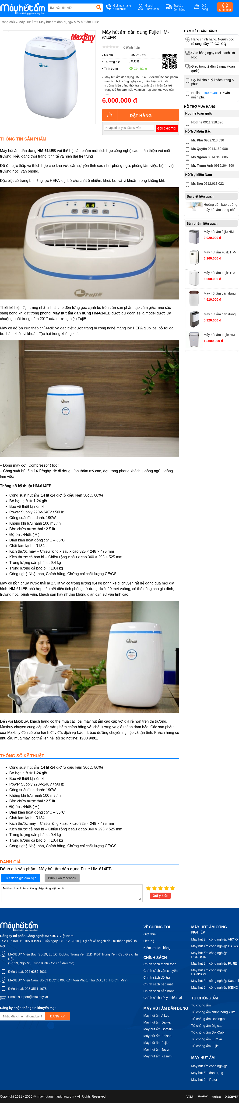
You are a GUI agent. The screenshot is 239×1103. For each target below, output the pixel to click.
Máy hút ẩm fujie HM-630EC (219, 232)
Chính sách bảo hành (158, 991)
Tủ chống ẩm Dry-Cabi (207, 1032)
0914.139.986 (206, 149)
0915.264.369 (209, 166)
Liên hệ (148, 941)
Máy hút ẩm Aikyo (156, 1015)
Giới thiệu (150, 934)
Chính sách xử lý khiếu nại (162, 998)
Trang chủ (7, 22)
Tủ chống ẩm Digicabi (207, 1025)
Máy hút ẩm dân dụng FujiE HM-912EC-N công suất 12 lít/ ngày (220, 294)
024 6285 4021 (35, 971)
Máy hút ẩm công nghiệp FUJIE (214, 963)
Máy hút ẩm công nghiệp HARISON (209, 972)
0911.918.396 (203, 123)
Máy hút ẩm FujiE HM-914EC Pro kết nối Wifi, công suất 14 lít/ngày (221, 273)
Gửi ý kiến (160, 896)
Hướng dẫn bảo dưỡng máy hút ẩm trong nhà (220, 207)
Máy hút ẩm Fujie (86, 22)
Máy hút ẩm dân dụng (55, 22)
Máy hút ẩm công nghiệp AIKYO (214, 939)
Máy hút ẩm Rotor (204, 1079)
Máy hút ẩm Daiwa (156, 1022)
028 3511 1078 (35, 989)
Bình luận (131, 48)
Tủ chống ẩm (201, 1005)
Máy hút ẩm (202, 1058)
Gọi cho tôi (166, 128)
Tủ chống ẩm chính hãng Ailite (213, 1012)
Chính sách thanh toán (159, 964)
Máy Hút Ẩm (27, 22)
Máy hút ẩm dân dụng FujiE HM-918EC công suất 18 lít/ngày (220, 314)
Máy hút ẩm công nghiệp (209, 1066)
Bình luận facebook (62, 878)
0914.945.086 (206, 158)
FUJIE (135, 61)
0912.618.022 (204, 184)
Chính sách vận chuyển (160, 971)
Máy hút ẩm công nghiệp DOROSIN (209, 955)
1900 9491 (211, 93)
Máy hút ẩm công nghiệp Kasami (215, 981)
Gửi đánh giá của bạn (20, 878)
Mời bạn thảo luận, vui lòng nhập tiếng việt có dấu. (72, 893)
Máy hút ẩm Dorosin (157, 1029)
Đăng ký (57, 1016)
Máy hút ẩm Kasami (157, 1056)
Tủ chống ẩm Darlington (208, 1019)
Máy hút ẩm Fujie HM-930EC (220, 335)
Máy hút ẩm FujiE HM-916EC (220, 252)
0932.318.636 (204, 141)
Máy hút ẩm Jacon (156, 1049)
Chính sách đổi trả (156, 977)
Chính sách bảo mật (158, 984)
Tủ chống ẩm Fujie (205, 1046)
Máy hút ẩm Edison (157, 1036)
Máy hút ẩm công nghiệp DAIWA (215, 946)
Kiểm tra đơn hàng (156, 948)
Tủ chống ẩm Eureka (206, 1039)
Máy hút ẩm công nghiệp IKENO (214, 987)
